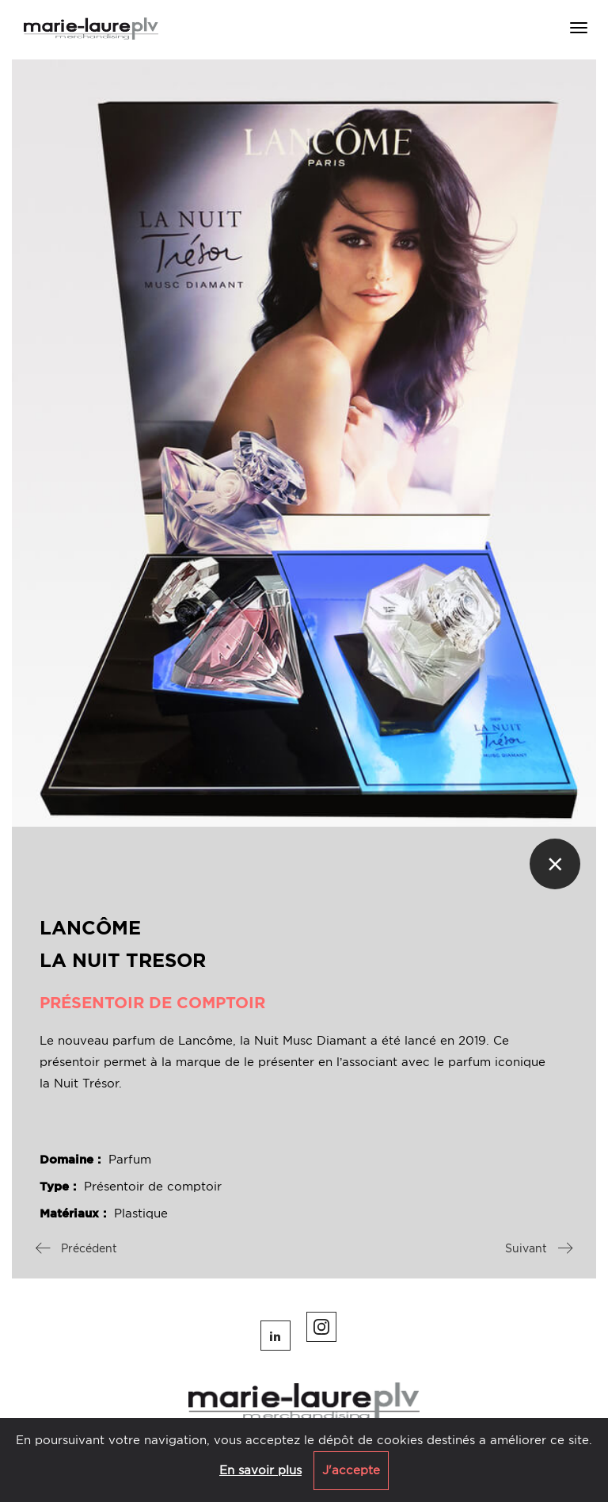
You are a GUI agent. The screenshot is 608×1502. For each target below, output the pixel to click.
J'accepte (351, 1470)
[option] (304, 443)
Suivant (538, 1248)
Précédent (76, 1248)
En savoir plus (260, 1470)
